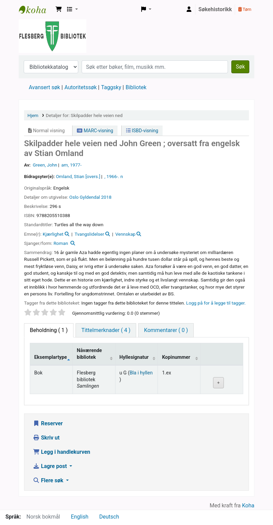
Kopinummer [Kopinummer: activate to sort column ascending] (176, 357)
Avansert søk (44, 87)
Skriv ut (46, 437)
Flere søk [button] (49, 480)
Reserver (48, 423)
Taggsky (111, 87)
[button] (58, 9)
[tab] (106, 330)
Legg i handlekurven (61, 452)
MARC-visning (95, 130)
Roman (61, 243)
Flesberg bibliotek (36, 9)
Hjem (32, 115)
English (79, 516)
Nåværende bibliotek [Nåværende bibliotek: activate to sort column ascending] (89, 354)
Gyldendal (90, 197)
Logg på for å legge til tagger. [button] (216, 303)
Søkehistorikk (215, 9)
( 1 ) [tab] (49, 330)
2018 (106, 197)
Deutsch (109, 516)
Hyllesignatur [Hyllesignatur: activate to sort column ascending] (134, 357)
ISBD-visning (142, 130)
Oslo (74, 197)
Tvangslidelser (89, 234)
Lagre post (50, 466)
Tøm (244, 9)
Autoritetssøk (80, 87)
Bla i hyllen (140, 373)
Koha (248, 505)
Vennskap (125, 234)
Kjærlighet (53, 234)
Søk (240, 66)
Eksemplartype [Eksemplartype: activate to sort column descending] (50, 357)
